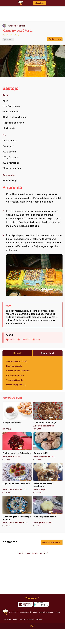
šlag (38, 339)
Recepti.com (5, 612)
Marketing (49, 612)
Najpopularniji (47, 353)
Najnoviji (17, 353)
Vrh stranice (31, 598)
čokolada (25, 339)
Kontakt (57, 612)
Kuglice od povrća (15, 375)
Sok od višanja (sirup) (16, 361)
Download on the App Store (25, 604)
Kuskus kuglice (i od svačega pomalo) (17, 511)
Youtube (22, 619)
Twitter (15, 619)
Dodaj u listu (55, 39)
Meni (32, 626)
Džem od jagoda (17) (16, 384)
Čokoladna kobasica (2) (48, 416)
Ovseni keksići (48, 446)
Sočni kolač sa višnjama (18, 370)
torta (12, 339)
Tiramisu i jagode (14, 380)
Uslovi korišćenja (37, 612)
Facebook (7, 619)
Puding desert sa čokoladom (17, 446)
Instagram (30, 619)
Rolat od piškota (14, 366)
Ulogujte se (39, 3)
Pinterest (39, 619)
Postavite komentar (51, 542)
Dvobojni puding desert (48, 511)
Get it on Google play (41, 604)
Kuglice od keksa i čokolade (17, 478)
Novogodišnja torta (17, 416)
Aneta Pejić (19, 26)
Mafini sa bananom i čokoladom (48, 478)
